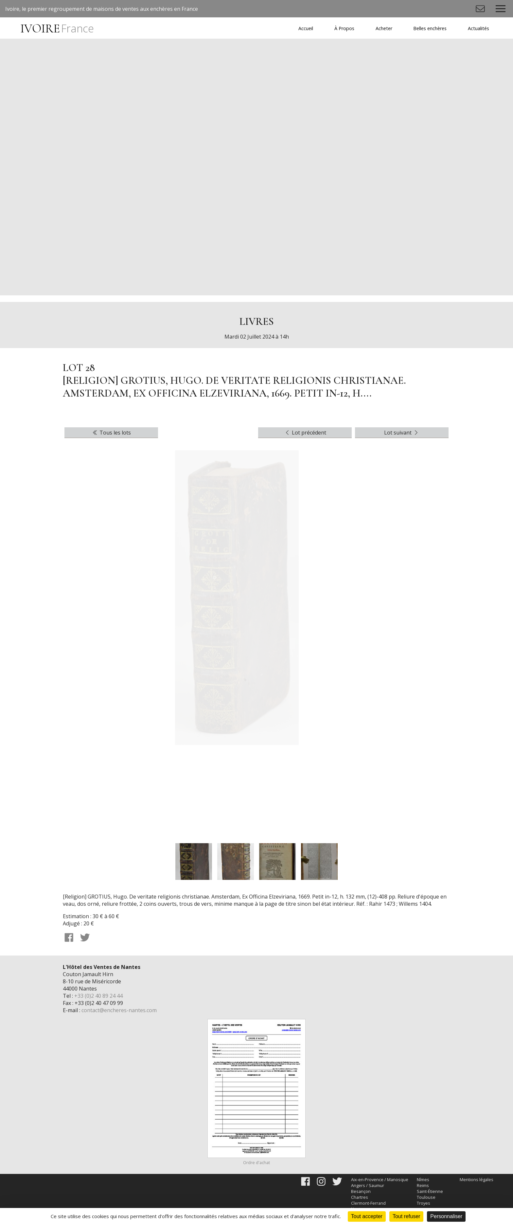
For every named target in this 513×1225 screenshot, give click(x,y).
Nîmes (423, 1179)
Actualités (478, 28)
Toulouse (426, 1197)
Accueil (305, 28)
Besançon (361, 1191)
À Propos (344, 28)
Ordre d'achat (256, 1162)
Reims (423, 1185)
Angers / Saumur (367, 1185)
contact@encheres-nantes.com (119, 1010)
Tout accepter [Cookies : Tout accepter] (366, 1216)
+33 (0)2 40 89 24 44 (98, 995)
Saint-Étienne (430, 1191)
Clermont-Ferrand (368, 1203)
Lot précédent (305, 432)
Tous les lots (111, 432)
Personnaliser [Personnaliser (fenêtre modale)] (446, 1216)
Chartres (359, 1197)
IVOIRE (57, 28)
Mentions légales (476, 1179)
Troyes (423, 1203)
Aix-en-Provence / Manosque (379, 1179)
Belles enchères (430, 28)
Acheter (384, 28)
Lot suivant (401, 432)
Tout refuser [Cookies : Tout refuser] (406, 1216)
